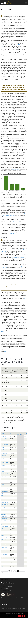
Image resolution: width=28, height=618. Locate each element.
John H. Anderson (4, 453)
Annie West (3, 507)
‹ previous (3, 570)
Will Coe (2, 531)
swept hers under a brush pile (18, 257)
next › (25, 572)
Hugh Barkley (4, 550)
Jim (2, 493)
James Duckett (4, 455)
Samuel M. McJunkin (5, 497)
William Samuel (4, 500)
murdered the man (16, 169)
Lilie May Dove (4, 438)
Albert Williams (4, 514)
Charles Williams (4, 526)
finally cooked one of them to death (8, 166)
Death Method (19, 433)
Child (25, 433)
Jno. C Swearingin (4, 502)
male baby (3, 564)
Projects (8, 615)
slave (2, 442)
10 (2, 572)
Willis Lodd (3, 495)
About (5, 615)
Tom (2, 528)
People (12, 615)
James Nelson (4, 547)
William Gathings (4, 491)
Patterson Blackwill (5, 469)
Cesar (2, 566)
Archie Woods (4, 479)
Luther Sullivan (4, 520)
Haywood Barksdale (5, 562)
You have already (16, 221)
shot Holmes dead (10, 233)
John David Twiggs (4, 488)
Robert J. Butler (4, 554)
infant (2, 447)
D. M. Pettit (3, 481)
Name (2, 433)
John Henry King (4, 449)
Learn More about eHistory (8, 601)
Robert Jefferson (4, 557)
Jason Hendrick (4, 524)
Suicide (5, 351)
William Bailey (4, 518)
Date (11, 433)
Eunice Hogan (4, 544)
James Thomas (4, 510)
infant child (3, 436)
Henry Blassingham (5, 541)
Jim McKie (3, 458)
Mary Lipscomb (4, 537)
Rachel (2, 484)
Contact (16, 615)
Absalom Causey (4, 473)
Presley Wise (3, 512)
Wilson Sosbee (4, 539)
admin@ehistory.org (7, 590)
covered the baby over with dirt (7, 255)
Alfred (2, 535)
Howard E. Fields (4, 462)
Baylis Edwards (4, 516)
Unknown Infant (4, 444)
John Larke (3, 465)
